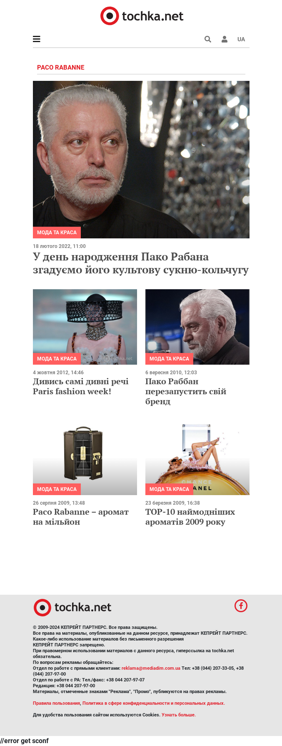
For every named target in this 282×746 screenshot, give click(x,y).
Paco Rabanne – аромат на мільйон (81, 516)
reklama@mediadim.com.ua (151, 668)
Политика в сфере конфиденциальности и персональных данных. (153, 703)
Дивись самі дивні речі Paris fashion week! (81, 386)
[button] (224, 39)
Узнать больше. (179, 715)
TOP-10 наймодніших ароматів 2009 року (190, 516)
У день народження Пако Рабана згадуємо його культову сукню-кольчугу (141, 262)
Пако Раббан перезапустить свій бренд (185, 391)
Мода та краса (57, 232)
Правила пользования (56, 703)
